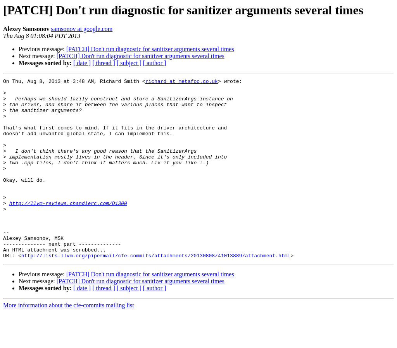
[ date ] (82, 63)
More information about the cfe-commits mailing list (68, 341)
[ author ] (154, 63)
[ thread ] (103, 63)
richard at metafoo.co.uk (181, 82)
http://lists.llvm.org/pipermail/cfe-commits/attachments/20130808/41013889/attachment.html (155, 291)
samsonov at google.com (82, 29)
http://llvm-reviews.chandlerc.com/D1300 (68, 228)
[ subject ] (129, 63)
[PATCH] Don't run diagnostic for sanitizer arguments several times (150, 49)
